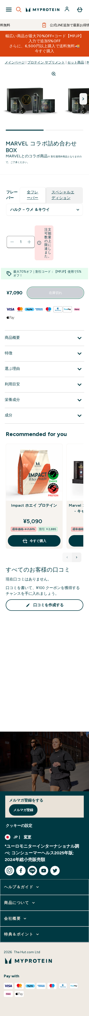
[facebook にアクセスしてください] (21, 870)
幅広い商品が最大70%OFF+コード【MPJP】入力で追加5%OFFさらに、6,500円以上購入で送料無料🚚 (44, 43)
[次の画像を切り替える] (83, 99)
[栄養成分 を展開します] (44, 400)
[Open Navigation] (9, 9)
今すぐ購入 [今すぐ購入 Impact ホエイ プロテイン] (34, 541)
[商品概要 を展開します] (44, 338)
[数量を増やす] (29, 242)
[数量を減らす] (12, 242)
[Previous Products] (67, 557)
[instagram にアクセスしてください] (9, 870)
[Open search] (18, 9)
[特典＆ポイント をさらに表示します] (22, 934)
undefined (44, 210)
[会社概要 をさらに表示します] (15, 918)
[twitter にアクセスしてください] (55, 870)
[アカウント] (67, 9)
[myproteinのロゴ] (42, 9)
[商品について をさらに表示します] (20, 903)
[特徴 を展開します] (44, 353)
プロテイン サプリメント (46, 62)
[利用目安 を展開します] (44, 384)
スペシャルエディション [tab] (63, 195)
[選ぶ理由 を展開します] (44, 369)
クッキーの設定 (19, 826)
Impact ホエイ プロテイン (34, 505)
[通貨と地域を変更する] (44, 837)
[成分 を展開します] (44, 415)
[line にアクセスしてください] (32, 870)
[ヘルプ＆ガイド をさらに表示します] (22, 887)
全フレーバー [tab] (32, 195)
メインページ (15, 62)
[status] (20, 242)
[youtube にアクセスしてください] (43, 870)
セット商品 (75, 62)
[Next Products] (76, 557)
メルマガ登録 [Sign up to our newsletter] (23, 810)
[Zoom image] (53, 74)
